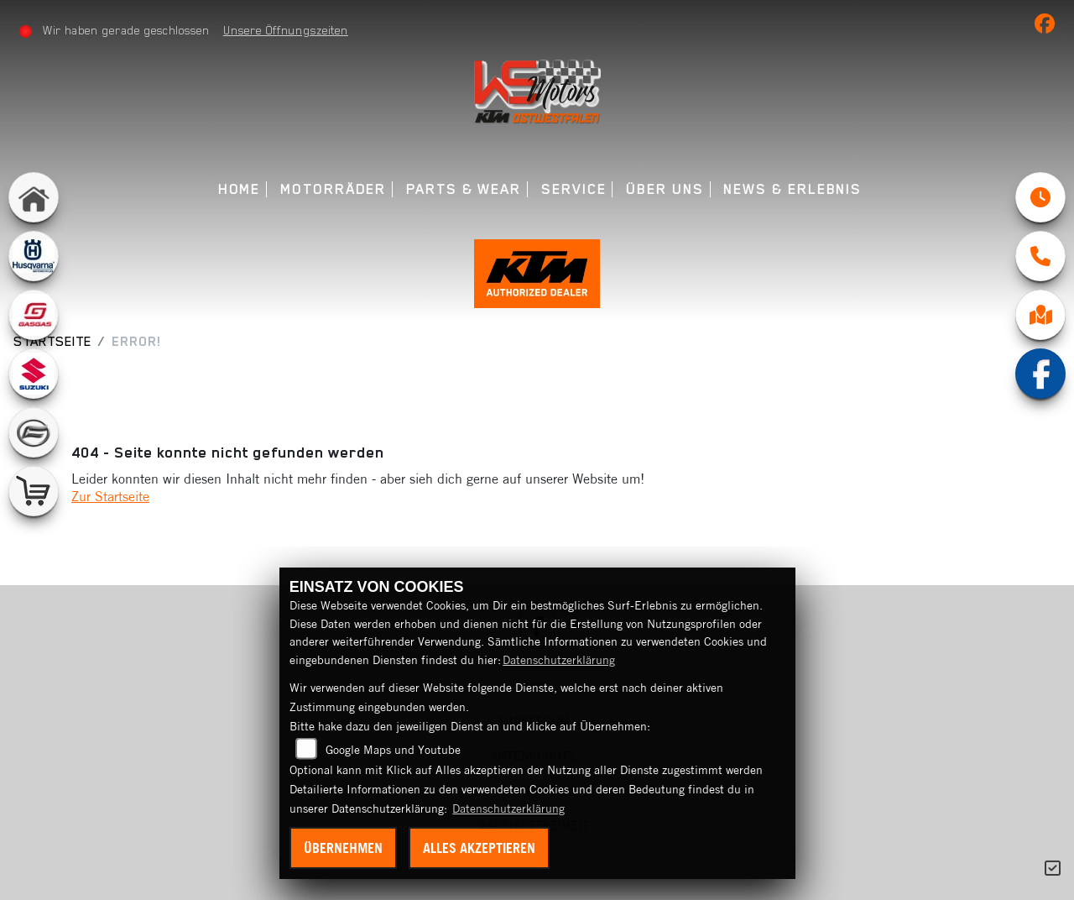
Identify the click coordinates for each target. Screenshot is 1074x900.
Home (239, 189)
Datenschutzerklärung (559, 659)
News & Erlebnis (792, 189)
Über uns (664, 189)
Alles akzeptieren (479, 848)
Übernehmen (343, 848)
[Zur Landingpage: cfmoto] (33, 432)
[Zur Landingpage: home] (33, 197)
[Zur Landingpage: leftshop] (33, 491)
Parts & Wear (463, 189)
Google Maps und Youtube (393, 749)
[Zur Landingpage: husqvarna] (33, 256)
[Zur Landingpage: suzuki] (33, 373)
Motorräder (333, 189)
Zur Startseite (110, 496)
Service (573, 189)
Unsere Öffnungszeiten (285, 30)
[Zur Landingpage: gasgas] (33, 315)
